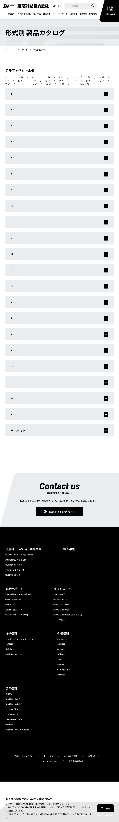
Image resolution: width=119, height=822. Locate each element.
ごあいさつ (62, 639)
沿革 (59, 659)
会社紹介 (9, 694)
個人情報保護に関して (69, 807)
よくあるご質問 (12, 709)
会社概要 (61, 644)
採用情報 (93, 13)
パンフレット (79, 84)
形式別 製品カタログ (62, 604)
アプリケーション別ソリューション (20, 639)
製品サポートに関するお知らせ (18, 594)
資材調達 (61, 674)
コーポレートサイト (13, 719)
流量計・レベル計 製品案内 (19, 13)
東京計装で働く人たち (14, 699)
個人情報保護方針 (76, 761)
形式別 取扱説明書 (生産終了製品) (67, 614)
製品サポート (48, 13)
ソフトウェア (59, 620)
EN (59, 6)
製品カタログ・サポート (15, 565)
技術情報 (73, 13)
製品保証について (12, 575)
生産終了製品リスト (13, 609)
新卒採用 (9, 724)
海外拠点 (61, 654)
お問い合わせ (93, 756)
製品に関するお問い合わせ (62, 511)
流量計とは (10, 649)
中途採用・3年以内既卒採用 (17, 729)
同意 (108, 808)
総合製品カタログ (60, 599)
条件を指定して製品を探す (16, 560)
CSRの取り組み (63, 669)
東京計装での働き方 (13, 704)
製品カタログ (59, 594)
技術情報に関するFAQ (14, 654)
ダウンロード (62, 13)
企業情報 (83, 13)
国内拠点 (61, 649)
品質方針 (61, 664)
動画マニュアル (12, 604)
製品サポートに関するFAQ (16, 614)
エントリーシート (12, 714)
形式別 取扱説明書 (13, 599)
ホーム (8, 50)
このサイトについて (49, 761)
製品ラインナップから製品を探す (19, 554)
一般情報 (9, 644)
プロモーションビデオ (14, 570)
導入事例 (37, 13)
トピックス (48, 756)
